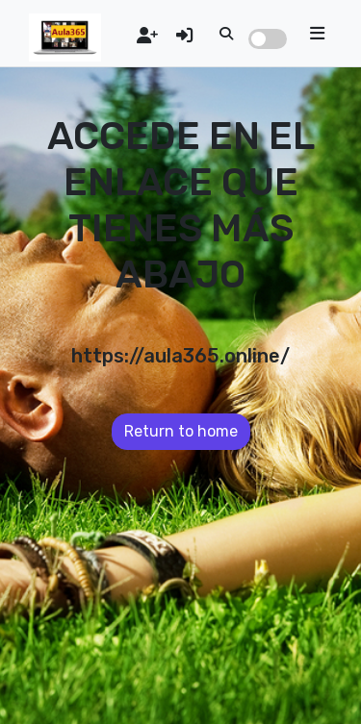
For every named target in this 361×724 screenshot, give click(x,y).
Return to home (181, 431)
